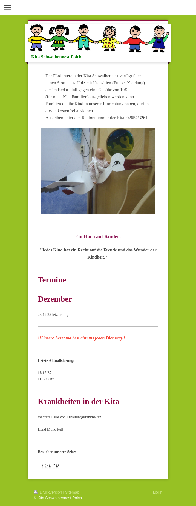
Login (157, 492)
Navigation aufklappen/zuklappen (98, 7)
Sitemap (72, 492)
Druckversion (48, 492)
